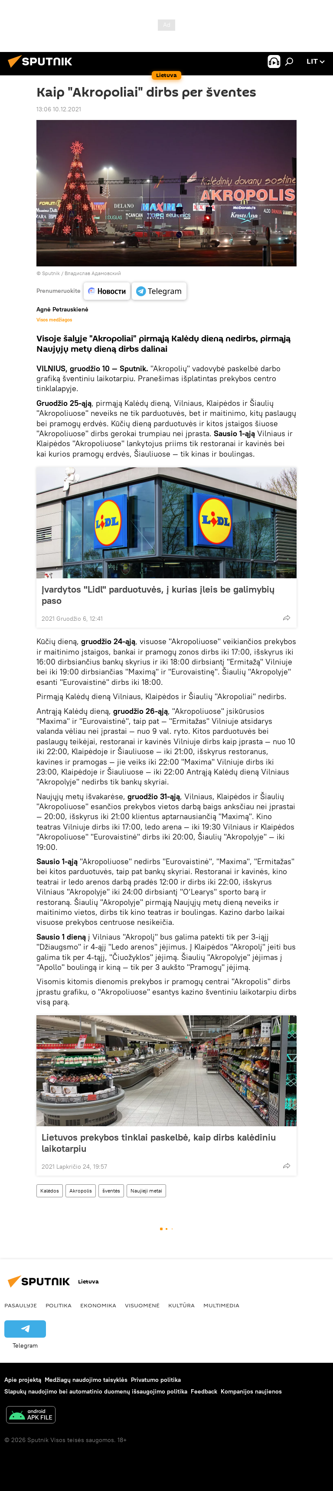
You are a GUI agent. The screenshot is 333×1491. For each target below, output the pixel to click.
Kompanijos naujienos (251, 1391)
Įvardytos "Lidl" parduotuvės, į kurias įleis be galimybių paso (158, 594)
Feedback (204, 1391)
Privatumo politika (156, 1380)
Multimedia (221, 1305)
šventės (111, 1190)
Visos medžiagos (54, 320)
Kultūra (181, 1305)
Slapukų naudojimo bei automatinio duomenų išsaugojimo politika (95, 1391)
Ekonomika (98, 1305)
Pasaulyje (20, 1305)
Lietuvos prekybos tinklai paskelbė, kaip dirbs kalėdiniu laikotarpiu (159, 1142)
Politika (59, 1305)
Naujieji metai (146, 1190)
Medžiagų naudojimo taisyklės (86, 1380)
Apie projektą (22, 1380)
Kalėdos (49, 1190)
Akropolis (80, 1190)
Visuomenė (142, 1305)
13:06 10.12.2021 (58, 109)
